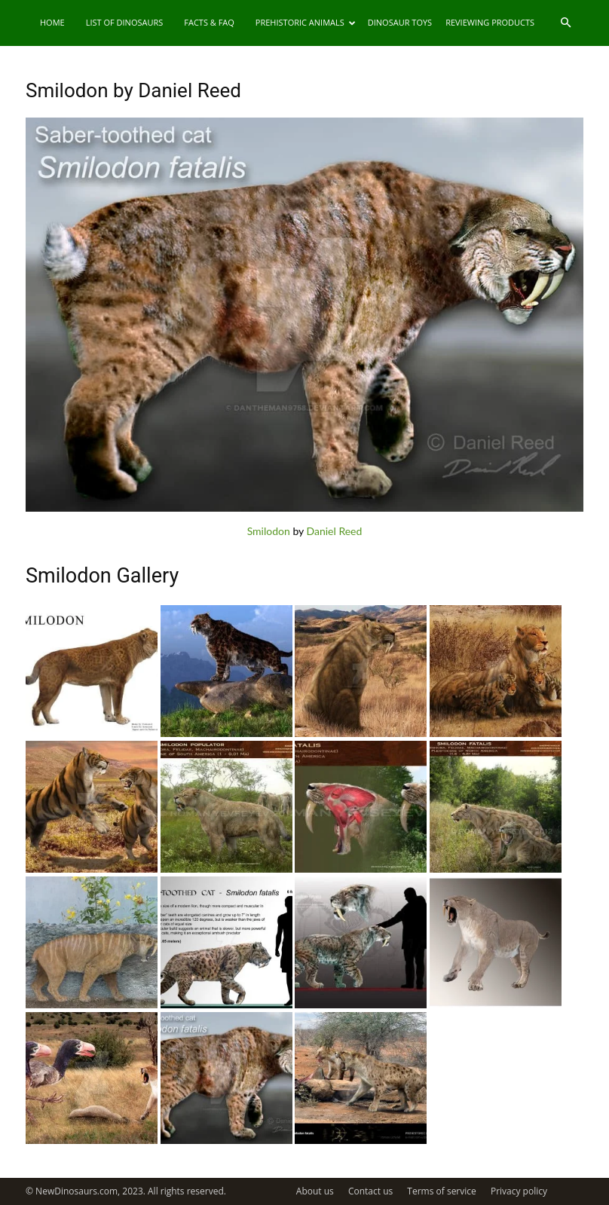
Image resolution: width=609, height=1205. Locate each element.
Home (52, 22)
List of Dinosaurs (125, 22)
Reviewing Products (489, 22)
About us (315, 1191)
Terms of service (441, 1191)
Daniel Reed (335, 531)
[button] (565, 23)
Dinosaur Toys (400, 22)
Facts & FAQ (209, 22)
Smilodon (268, 531)
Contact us (370, 1191)
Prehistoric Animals (306, 22)
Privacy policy (519, 1191)
